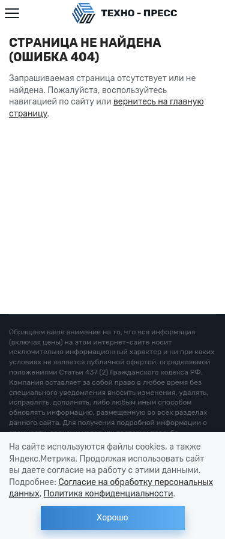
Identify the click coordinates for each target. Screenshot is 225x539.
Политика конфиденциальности (108, 494)
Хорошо (112, 518)
